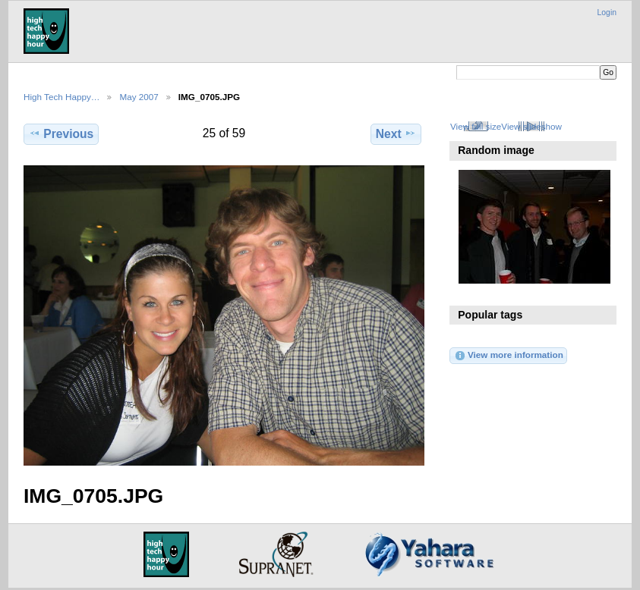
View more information (508, 356)
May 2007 (138, 97)
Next (396, 133)
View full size (475, 126)
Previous (61, 133)
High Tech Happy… (61, 97)
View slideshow (531, 126)
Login (606, 12)
